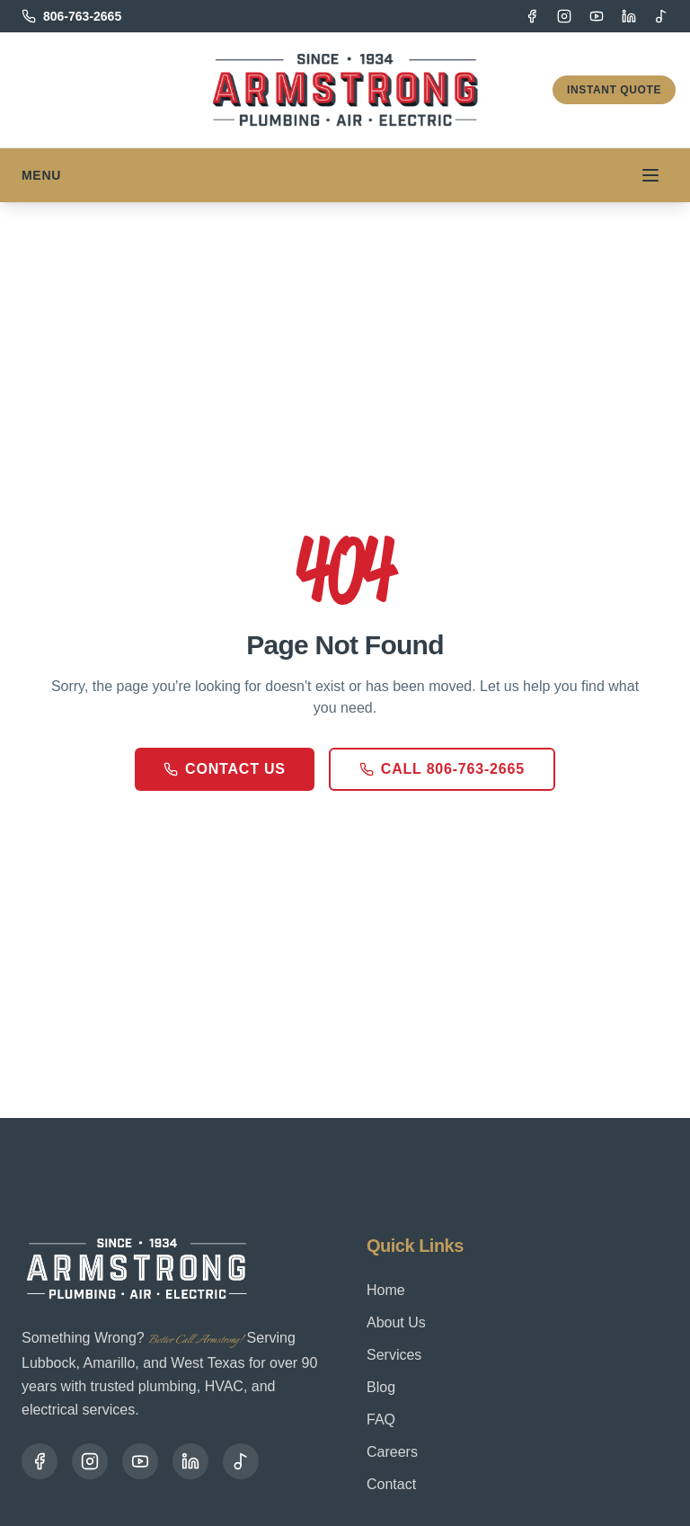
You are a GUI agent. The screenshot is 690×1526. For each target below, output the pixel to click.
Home (386, 1290)
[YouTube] (596, 16)
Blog (381, 1387)
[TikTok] (661, 16)
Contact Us (225, 768)
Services (394, 1354)
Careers (392, 1451)
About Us (396, 1322)
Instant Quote (614, 90)
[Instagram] (564, 16)
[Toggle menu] (650, 175)
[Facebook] (532, 16)
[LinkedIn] (629, 16)
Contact (391, 1484)
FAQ (381, 1419)
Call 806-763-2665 (442, 768)
